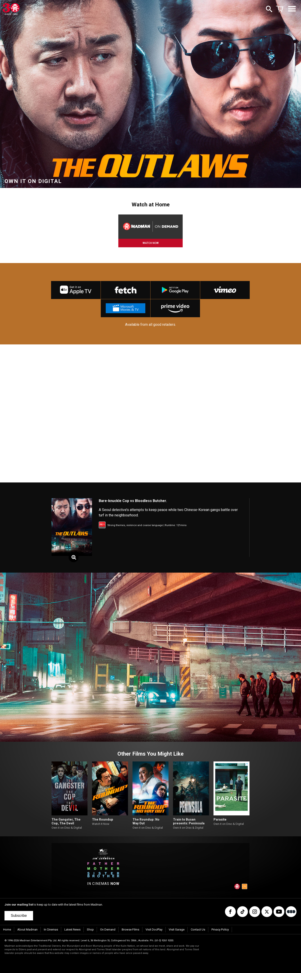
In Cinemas (51, 929)
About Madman (27, 929)
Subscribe (19, 915)
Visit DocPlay (154, 929)
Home (7, 929)
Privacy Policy (220, 929)
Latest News (72, 929)
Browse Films (130, 929)
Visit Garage (176, 929)
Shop (90, 929)
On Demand (107, 929)
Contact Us (198, 929)
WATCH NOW (151, 243)
